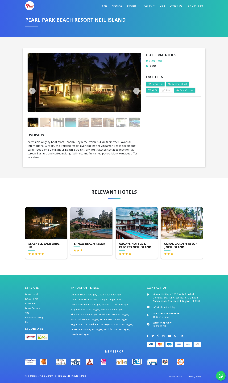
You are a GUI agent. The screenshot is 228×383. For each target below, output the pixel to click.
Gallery (149, 5)
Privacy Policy (194, 376)
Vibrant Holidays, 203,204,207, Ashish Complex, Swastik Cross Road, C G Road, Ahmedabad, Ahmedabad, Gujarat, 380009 (176, 297)
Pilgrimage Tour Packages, (86, 324)
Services (133, 5)
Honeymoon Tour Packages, (117, 324)
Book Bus (30, 303)
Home (103, 5)
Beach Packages (80, 334)
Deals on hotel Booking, (84, 299)
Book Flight (31, 298)
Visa (27, 312)
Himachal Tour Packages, (85, 319)
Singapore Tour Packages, (85, 309)
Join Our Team (195, 5)
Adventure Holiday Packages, (87, 329)
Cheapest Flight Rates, (111, 299)
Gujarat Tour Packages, (84, 294)
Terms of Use (175, 376)
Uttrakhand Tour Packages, (86, 304)
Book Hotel (31, 294)
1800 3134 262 (161, 316)
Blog (162, 5)
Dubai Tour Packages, (110, 294)
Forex (28, 322)
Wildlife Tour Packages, (117, 329)
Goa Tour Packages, (112, 309)
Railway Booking (34, 317)
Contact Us (176, 5)
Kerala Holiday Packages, (114, 319)
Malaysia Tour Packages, (116, 304)
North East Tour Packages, (114, 314)
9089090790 (159, 326)
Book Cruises (32, 308)
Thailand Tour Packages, (84, 314)
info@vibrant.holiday (164, 307)
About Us (117, 5)
